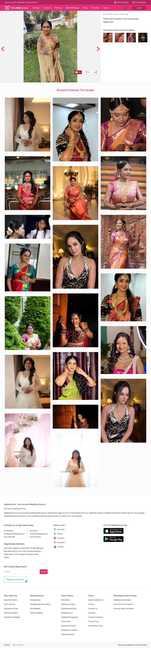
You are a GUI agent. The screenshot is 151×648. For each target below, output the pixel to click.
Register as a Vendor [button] (15, 579)
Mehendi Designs (67, 634)
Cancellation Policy (95, 626)
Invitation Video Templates (124, 608)
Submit (43, 571)
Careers (91, 604)
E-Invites (95, 7)
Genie (106, 7)
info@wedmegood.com (39, 534)
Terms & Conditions (95, 617)
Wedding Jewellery (68, 604)
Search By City (9, 604)
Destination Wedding (12, 617)
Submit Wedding (36, 613)
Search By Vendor (10, 600)
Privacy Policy (93, 621)
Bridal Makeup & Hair (69, 608)
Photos (58, 7)
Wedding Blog (35, 600)
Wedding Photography (69, 617)
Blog (85, 7)
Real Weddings (72, 7)
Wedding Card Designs (122, 600)
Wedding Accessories (69, 630)
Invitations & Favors (68, 626)
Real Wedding (35, 608)
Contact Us (92, 608)
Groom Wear (66, 621)
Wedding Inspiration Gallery (40, 604)
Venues (36, 7)
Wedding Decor (67, 613)
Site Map (91, 613)
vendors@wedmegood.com (14, 534)
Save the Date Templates (123, 604)
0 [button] (88, 72)
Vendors (47, 7)
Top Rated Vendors (11, 613)
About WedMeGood (95, 600)
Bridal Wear (65, 600)
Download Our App (11, 608)
